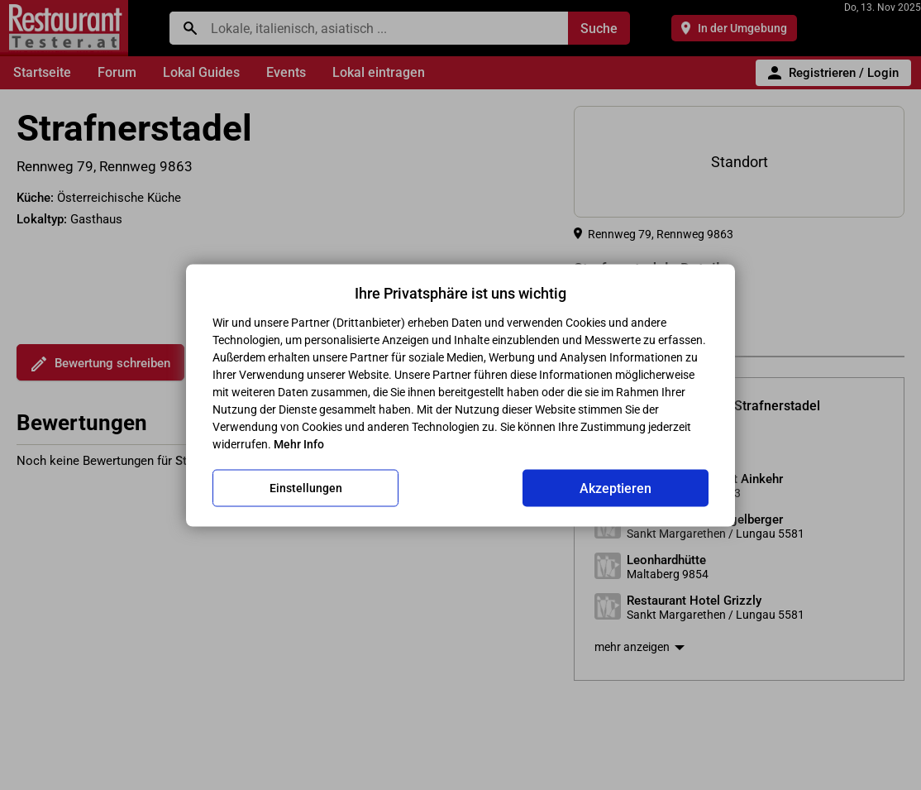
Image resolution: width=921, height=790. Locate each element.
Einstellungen (306, 488)
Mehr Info (299, 443)
